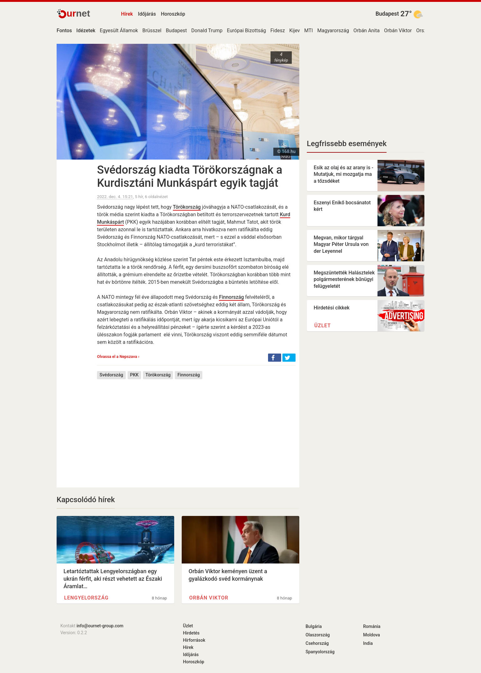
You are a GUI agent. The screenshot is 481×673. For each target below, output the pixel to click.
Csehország (317, 643)
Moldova (371, 634)
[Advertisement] (196, 428)
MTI (308, 30)
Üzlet (322, 326)
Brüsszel (151, 30)
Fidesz (278, 30)
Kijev (294, 30)
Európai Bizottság (246, 30)
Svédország (111, 375)
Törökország (187, 207)
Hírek (127, 14)
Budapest (387, 14)
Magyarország (333, 30)
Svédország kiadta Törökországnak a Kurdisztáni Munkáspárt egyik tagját (189, 176)
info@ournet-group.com (100, 625)
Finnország (231, 297)
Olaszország (318, 634)
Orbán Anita (366, 30)
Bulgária (314, 626)
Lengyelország (86, 598)
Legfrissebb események (347, 143)
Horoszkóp (173, 14)
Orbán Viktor (398, 30)
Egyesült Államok (119, 30)
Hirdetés (191, 632)
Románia (371, 626)
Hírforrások (194, 640)
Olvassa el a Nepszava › (118, 356)
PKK (134, 375)
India (368, 643)
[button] (274, 358)
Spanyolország (320, 651)
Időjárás (147, 14)
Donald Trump (207, 30)
